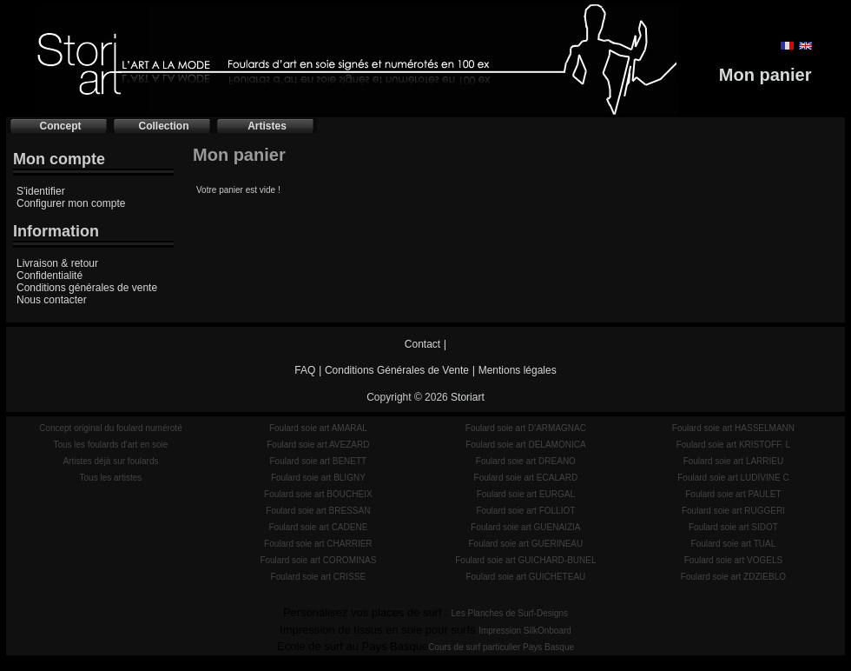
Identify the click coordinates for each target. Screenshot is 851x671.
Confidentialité (49, 275)
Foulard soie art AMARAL (318, 428)
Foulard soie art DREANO (526, 461)
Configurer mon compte (70, 203)
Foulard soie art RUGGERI (733, 510)
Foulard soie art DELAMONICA (525, 444)
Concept (61, 126)
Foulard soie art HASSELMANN (733, 428)
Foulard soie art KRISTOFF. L (733, 444)
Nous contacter (51, 300)
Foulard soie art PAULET (733, 494)
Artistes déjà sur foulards (110, 461)
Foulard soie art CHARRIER (318, 543)
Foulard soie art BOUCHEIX (318, 494)
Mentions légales (517, 370)
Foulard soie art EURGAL (526, 494)
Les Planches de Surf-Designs (510, 613)
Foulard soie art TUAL (733, 543)
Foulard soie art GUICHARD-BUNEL (525, 560)
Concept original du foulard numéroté (110, 428)
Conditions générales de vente (86, 288)
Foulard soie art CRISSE (318, 576)
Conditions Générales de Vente (397, 370)
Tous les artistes (111, 477)
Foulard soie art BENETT (317, 461)
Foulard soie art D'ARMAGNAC (525, 428)
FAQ (304, 370)
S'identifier (40, 191)
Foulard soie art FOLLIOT (525, 510)
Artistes (267, 126)
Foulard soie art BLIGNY (318, 477)
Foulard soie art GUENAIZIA (525, 527)
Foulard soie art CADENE (317, 527)
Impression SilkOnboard (524, 630)
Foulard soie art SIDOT (733, 527)
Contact (422, 344)
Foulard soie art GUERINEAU (526, 543)
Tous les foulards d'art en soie (110, 444)
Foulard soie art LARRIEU (733, 461)
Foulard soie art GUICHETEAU (525, 576)
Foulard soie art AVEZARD (318, 444)
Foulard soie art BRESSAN (318, 510)
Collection (163, 126)
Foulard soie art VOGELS (733, 560)
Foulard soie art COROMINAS (318, 560)
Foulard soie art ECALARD (526, 477)
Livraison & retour (57, 263)
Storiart (468, 397)
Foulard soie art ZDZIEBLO (733, 576)
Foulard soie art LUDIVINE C (732, 477)
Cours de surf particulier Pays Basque (501, 647)
